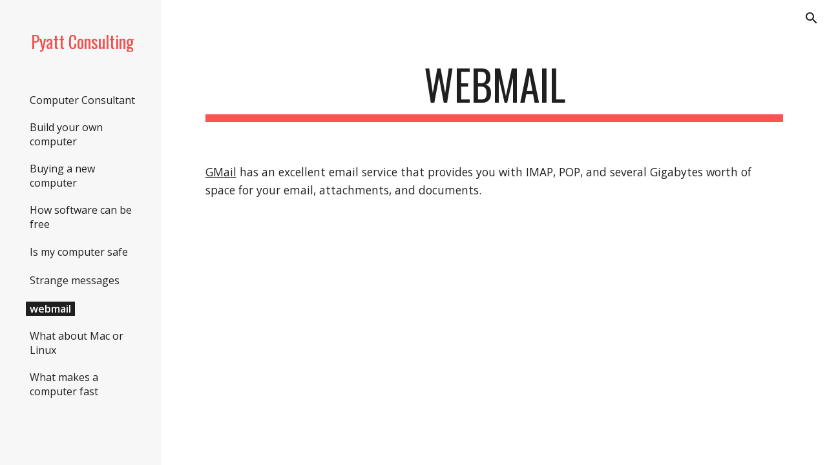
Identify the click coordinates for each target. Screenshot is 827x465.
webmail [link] (50, 309)
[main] (494, 90)
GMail (220, 172)
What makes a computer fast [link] (64, 384)
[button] (811, 18)
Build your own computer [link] (66, 134)
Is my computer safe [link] (79, 252)
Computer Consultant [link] (82, 100)
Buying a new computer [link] (62, 175)
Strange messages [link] (75, 280)
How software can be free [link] (81, 217)
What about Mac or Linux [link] (76, 343)
